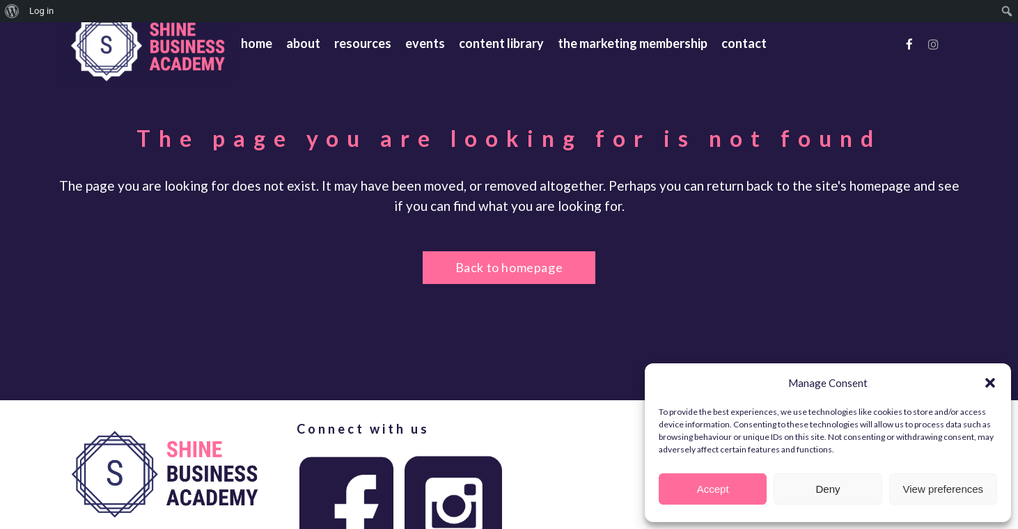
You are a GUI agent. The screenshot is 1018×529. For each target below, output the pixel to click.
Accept (713, 489)
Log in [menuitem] (41, 11)
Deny (827, 489)
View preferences (943, 489)
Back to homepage (509, 267)
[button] (990, 383)
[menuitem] (12, 11)
